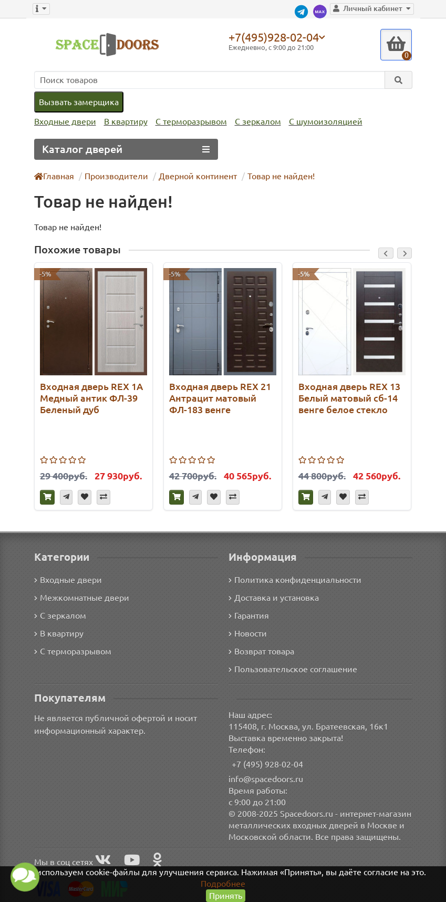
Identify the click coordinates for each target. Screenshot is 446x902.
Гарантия (249, 615)
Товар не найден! (281, 176)
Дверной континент (198, 176)
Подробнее (223, 883)
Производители (116, 176)
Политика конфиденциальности (295, 580)
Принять (225, 895)
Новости (248, 633)
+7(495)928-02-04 (274, 36)
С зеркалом (258, 121)
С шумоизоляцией (325, 121)
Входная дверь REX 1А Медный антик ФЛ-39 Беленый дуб (91, 398)
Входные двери (65, 121)
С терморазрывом (191, 121)
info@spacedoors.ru (266, 779)
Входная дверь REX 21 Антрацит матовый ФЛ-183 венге (220, 398)
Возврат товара (261, 651)
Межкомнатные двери (81, 597)
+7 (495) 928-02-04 (267, 764)
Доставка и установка (274, 597)
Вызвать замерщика (79, 102)
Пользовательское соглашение (293, 669)
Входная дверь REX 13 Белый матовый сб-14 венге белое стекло (349, 398)
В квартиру (126, 121)
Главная (54, 176)
